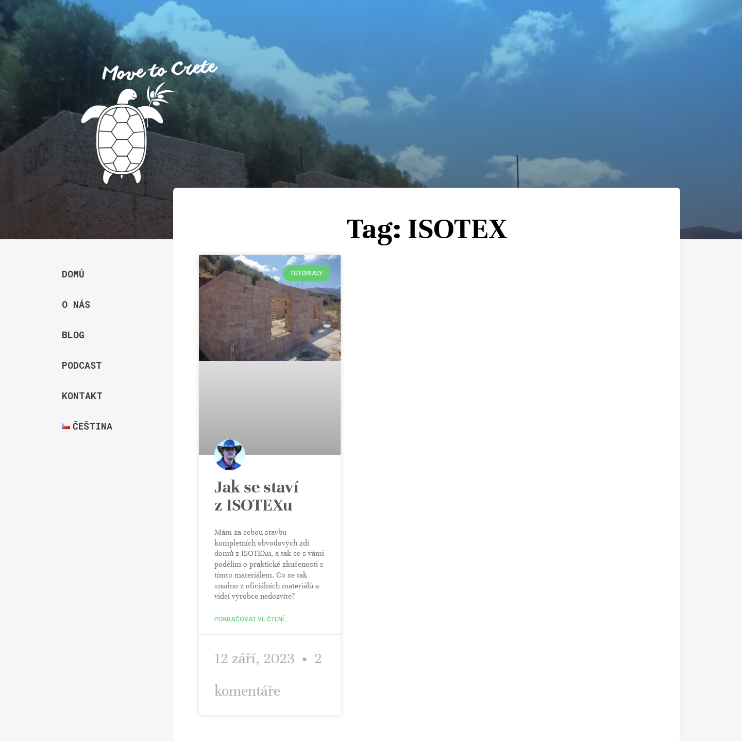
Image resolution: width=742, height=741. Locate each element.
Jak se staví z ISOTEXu (256, 495)
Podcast (82, 365)
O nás (76, 304)
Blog (73, 334)
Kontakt (82, 395)
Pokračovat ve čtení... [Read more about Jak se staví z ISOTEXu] (251, 619)
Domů (73, 274)
